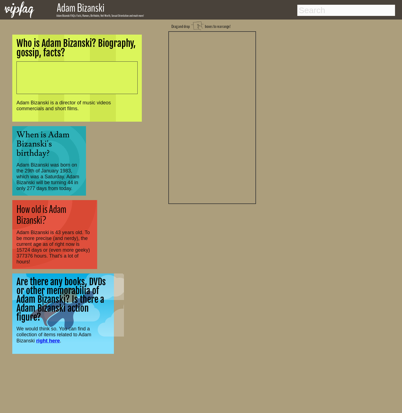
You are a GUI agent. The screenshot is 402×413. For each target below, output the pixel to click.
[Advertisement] (212, 117)
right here (48, 341)
